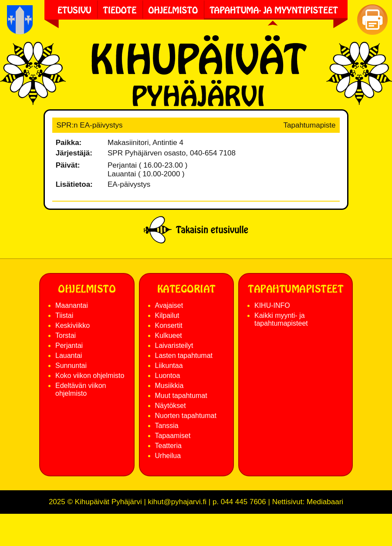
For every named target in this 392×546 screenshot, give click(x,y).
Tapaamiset (173, 435)
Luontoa (167, 375)
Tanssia (167, 425)
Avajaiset (169, 305)
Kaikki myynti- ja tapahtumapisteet (281, 319)
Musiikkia (169, 385)
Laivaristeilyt (174, 345)
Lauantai (68, 355)
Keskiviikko (72, 325)
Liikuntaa (169, 365)
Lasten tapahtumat (184, 355)
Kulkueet (168, 335)
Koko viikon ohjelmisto (89, 375)
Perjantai (69, 345)
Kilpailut (167, 315)
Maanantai (71, 305)
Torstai (65, 335)
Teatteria (168, 445)
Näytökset (170, 405)
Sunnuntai (71, 365)
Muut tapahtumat (181, 395)
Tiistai (64, 315)
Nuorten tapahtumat (185, 415)
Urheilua (168, 455)
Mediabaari (325, 502)
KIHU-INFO (272, 305)
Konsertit (168, 325)
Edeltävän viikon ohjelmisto (80, 389)
